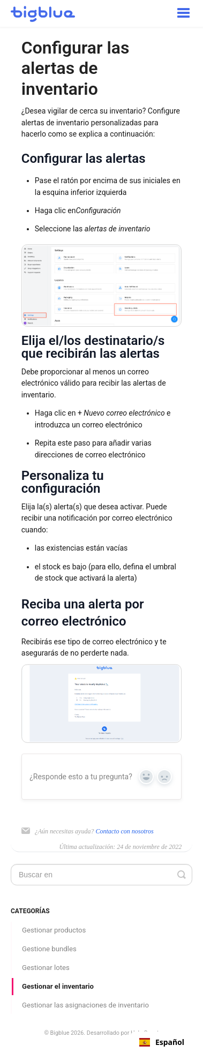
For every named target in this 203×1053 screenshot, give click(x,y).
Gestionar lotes (46, 968)
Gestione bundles (49, 949)
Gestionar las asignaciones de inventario (85, 1005)
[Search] (101, 874)
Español (161, 1042)
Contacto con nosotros (124, 831)
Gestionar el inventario (58, 986)
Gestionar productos (54, 930)
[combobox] (161, 1042)
